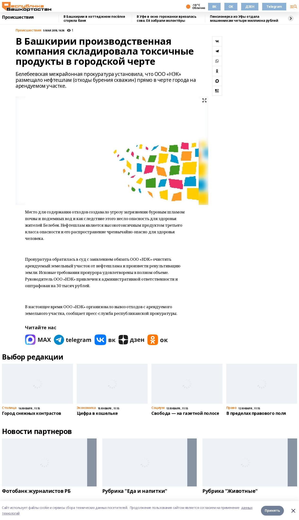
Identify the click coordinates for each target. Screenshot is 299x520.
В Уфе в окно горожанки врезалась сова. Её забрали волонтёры (166, 18)
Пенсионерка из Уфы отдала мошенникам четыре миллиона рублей (244, 18)
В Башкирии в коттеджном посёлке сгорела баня (94, 18)
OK (231, 6)
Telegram (274, 6)
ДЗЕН (249, 6)
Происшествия (18, 17)
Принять (272, 510)
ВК (214, 6)
